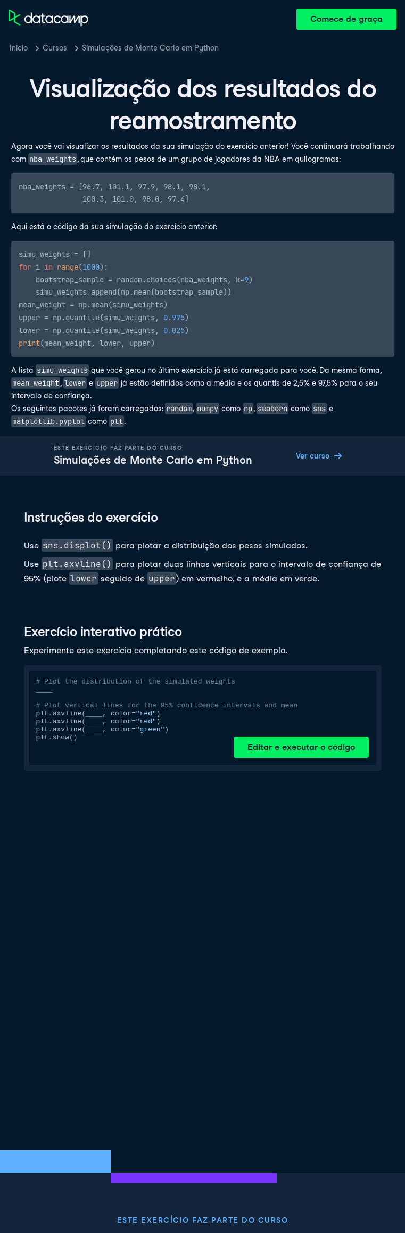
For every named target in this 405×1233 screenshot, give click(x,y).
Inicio (19, 48)
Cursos (55, 48)
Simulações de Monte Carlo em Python (150, 48)
